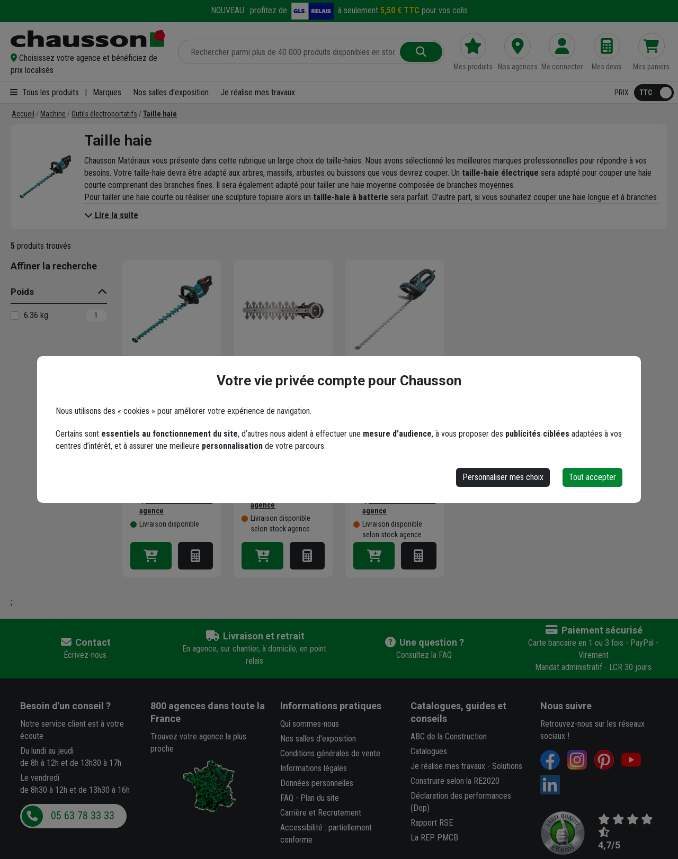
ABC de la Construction (449, 736)
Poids (22, 291)
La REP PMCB (434, 838)
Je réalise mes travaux (257, 92)
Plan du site (319, 798)
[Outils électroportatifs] (104, 114)
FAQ (286, 798)
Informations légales (313, 768)
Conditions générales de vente (330, 753)
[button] (88, 64)
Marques (107, 92)
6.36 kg (36, 315)
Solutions (507, 766)
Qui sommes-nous (309, 724)
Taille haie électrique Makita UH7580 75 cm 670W (394, 393)
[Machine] (53, 114)
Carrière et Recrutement (320, 813)
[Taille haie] (160, 114)
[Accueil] (23, 114)
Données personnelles (316, 783)
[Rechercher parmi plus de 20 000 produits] (290, 52)
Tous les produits (44, 92)
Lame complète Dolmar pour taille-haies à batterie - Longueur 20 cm (276, 394)
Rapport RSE (432, 823)
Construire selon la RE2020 (455, 781)
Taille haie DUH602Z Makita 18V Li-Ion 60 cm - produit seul (168, 393)
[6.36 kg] (15, 315)
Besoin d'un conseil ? (65, 705)
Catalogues (429, 751)
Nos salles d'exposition (171, 92)
